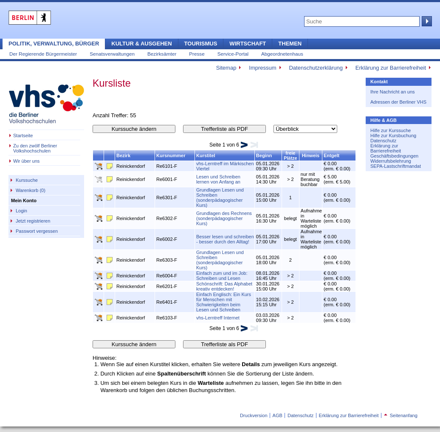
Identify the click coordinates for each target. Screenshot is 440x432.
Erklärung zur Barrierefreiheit (390, 68)
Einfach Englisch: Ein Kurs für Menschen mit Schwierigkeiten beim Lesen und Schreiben (223, 302)
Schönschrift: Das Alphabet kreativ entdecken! (224, 286)
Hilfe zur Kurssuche (390, 130)
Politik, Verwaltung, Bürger (53, 43)
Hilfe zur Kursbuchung (393, 135)
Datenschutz (383, 140)
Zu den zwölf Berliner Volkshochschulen (35, 148)
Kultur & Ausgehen (141, 43)
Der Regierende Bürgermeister (43, 53)
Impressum (262, 68)
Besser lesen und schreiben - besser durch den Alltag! (225, 239)
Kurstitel (205, 155)
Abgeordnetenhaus (282, 53)
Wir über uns (26, 161)
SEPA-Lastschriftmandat (395, 166)
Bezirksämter (161, 53)
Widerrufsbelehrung (390, 161)
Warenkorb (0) (30, 190)
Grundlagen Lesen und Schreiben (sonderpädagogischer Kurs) (220, 197)
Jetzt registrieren (33, 220)
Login (21, 210)
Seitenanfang (400, 415)
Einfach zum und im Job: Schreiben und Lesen (221, 276)
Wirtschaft (247, 43)
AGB (277, 415)
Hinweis (311, 155)
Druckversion (253, 415)
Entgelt (331, 155)
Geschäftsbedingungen (394, 155)
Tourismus (200, 43)
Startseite (23, 135)
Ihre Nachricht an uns (392, 91)
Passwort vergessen (37, 231)
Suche (426, 21)
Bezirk (123, 155)
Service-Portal (232, 53)
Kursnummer (170, 155)
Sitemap (226, 68)
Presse (196, 53)
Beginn (264, 155)
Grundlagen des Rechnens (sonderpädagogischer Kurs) (224, 218)
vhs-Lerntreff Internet (218, 317)
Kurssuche (27, 180)
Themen (290, 43)
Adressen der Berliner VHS (398, 101)
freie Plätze (290, 155)
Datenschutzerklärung (315, 68)
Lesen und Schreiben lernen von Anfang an (218, 179)
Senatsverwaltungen (112, 53)
